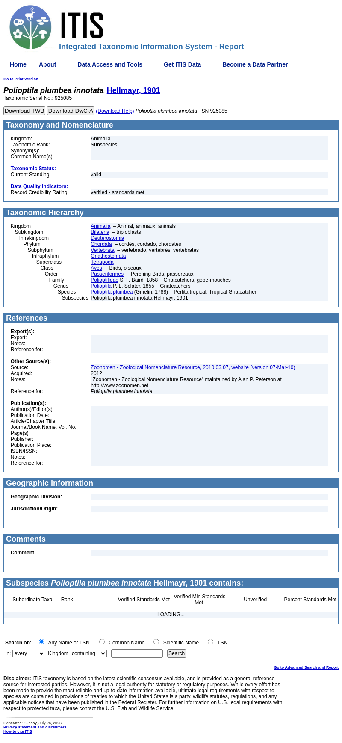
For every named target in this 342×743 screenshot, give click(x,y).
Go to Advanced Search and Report (306, 667)
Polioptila (101, 286)
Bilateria (100, 232)
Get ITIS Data (182, 64)
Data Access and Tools (109, 64)
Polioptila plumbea (112, 292)
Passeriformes (107, 274)
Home (18, 64)
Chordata (101, 244)
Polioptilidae (104, 280)
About (47, 64)
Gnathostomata (108, 256)
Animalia (100, 226)
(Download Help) (115, 111)
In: (8, 653)
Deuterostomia (107, 238)
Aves (96, 268)
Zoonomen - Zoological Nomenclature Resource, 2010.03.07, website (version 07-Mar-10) (193, 367)
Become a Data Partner (255, 64)
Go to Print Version (20, 79)
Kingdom (58, 653)
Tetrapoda (102, 262)
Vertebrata (102, 250)
